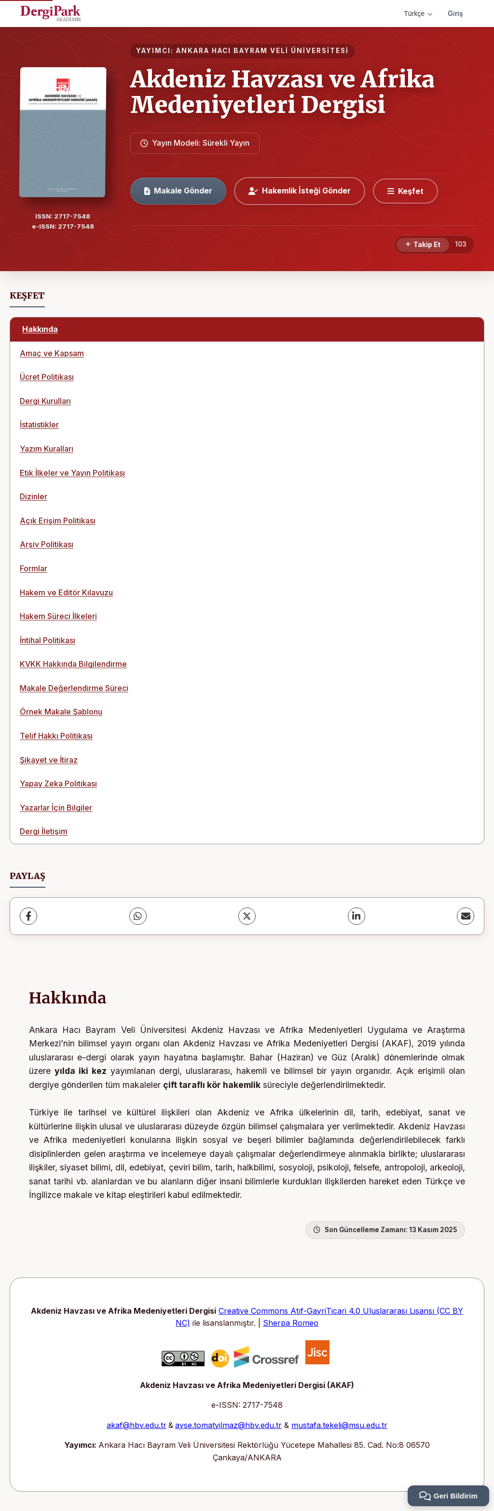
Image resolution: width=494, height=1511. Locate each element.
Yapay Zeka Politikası (58, 783)
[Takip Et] (423, 245)
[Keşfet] (405, 191)
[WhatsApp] (138, 916)
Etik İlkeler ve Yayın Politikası (72, 473)
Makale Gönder (178, 190)
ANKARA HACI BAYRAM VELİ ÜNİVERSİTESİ (262, 51)
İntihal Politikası (47, 640)
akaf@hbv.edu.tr (136, 1425)
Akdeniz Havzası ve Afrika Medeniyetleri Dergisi (282, 92)
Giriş (455, 13)
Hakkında (40, 329)
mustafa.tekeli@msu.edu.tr (339, 1425)
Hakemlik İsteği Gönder (299, 190)
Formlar (33, 568)
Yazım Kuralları (46, 448)
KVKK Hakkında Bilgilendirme (73, 664)
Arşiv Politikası (46, 544)
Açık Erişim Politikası (58, 520)
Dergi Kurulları (45, 401)
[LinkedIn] (356, 916)
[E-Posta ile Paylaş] (465, 916)
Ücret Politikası (47, 377)
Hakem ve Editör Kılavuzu (66, 592)
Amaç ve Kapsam (52, 353)
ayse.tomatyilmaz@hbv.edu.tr (228, 1425)
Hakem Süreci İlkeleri (58, 616)
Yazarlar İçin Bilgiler (56, 807)
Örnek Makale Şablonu (61, 711)
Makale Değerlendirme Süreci (74, 688)
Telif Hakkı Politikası (56, 736)
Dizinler (33, 496)
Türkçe (418, 13)
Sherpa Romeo (290, 1323)
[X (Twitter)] (247, 916)
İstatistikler (39, 424)
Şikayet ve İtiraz (49, 760)
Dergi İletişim (44, 831)
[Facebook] (28, 916)
